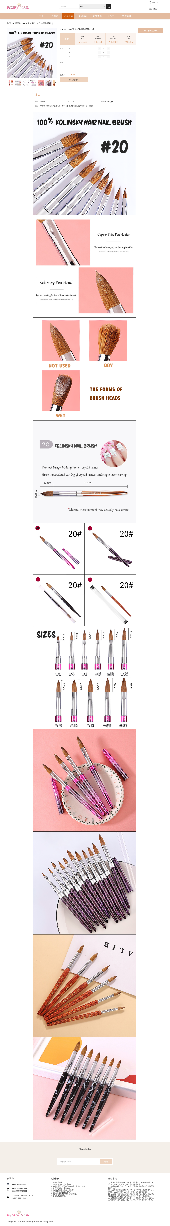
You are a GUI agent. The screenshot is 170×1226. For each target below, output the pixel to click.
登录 (156, 9)
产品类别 (17, 23)
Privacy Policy (48, 1222)
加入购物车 (74, 80)
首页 (41, 16)
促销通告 (82, 16)
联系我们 (126, 16)
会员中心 (112, 16)
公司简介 (53, 16)
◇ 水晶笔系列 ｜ (46, 23)
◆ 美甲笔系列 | (29, 23)
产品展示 (68, 16)
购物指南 (97, 16)
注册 (151, 9)
